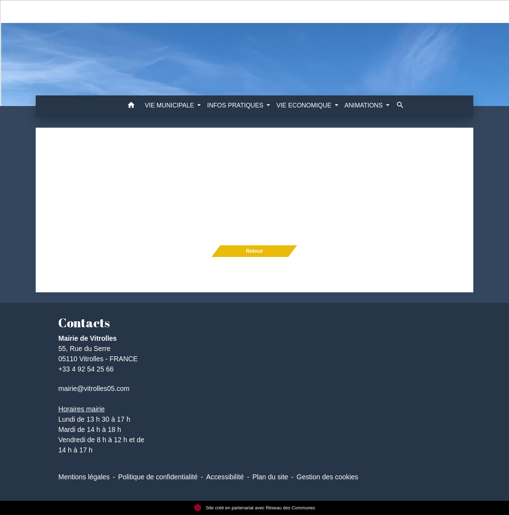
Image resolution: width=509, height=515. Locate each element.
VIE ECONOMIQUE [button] (304, 105)
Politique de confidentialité (158, 477)
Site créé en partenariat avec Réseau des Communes (254, 507)
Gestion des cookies (327, 477)
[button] (131, 106)
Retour (254, 251)
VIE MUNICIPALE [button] (170, 105)
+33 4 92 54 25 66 (86, 369)
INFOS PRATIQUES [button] (236, 105)
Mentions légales (84, 477)
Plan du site (270, 477)
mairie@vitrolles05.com (93, 388)
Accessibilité (225, 477)
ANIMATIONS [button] (364, 105)
